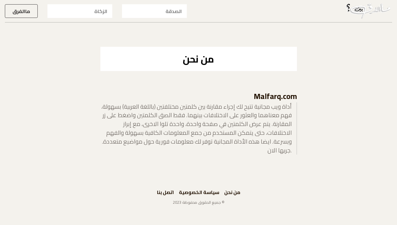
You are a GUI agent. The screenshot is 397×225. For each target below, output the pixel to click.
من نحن (232, 192)
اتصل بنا (165, 192)
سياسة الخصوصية (199, 192)
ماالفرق (21, 11)
